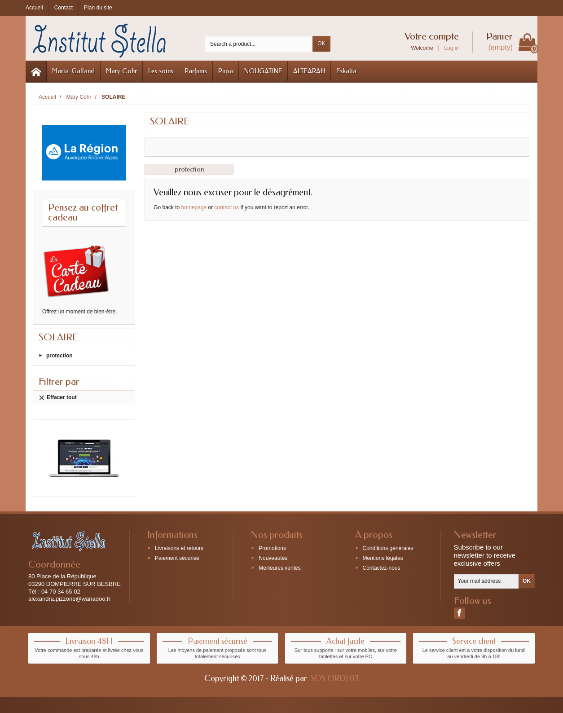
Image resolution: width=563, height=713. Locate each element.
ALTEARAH (309, 71)
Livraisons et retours (179, 548)
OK (321, 43)
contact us (227, 207)
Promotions (272, 548)
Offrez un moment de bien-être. (79, 311)
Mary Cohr (121, 71)
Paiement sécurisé (177, 558)
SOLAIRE (58, 337)
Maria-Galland (73, 71)
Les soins (160, 71)
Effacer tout (58, 397)
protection (59, 355)
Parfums (196, 71)
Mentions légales (383, 558)
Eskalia (346, 71)
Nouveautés (273, 558)
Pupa (225, 71)
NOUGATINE (263, 71)
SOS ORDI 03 (335, 678)
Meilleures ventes (279, 567)
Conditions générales (388, 548)
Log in (451, 48)
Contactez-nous (381, 567)
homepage (194, 207)
